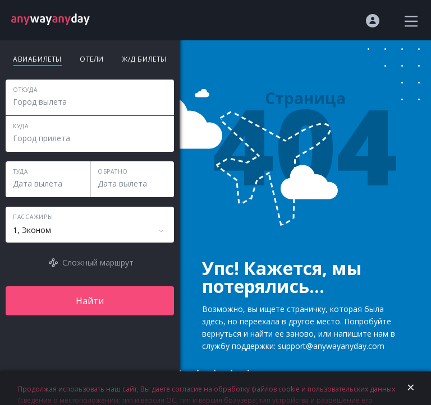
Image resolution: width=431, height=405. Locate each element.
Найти (90, 301)
